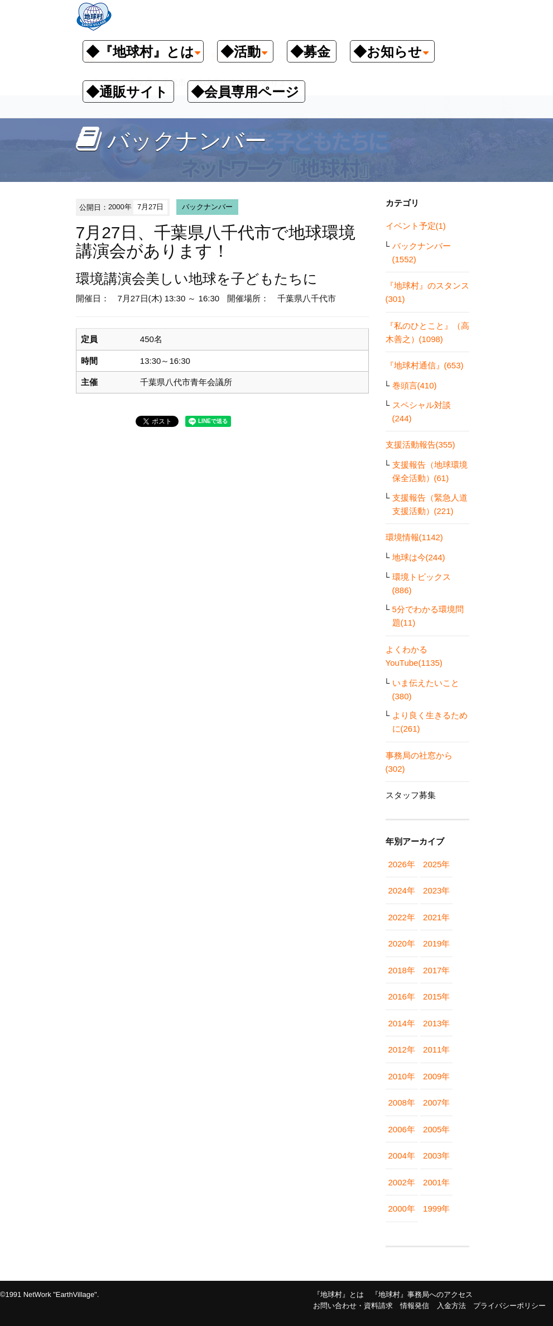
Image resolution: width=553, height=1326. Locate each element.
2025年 (436, 864)
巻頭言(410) (414, 385)
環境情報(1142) (414, 537)
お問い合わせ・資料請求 (353, 1305)
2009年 (436, 1076)
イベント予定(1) (416, 225)
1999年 (436, 1208)
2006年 (401, 1129)
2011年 (436, 1049)
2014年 (401, 1023)
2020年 (401, 943)
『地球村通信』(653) (425, 365)
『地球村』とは (338, 1294)
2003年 (436, 1155)
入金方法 (451, 1305)
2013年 (436, 1023)
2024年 (401, 890)
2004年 (401, 1155)
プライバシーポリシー (509, 1305)
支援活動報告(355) (420, 444)
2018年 (401, 970)
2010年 (401, 1076)
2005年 (436, 1129)
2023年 (436, 890)
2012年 (401, 1049)
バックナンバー (207, 207)
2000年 (401, 1208)
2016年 (401, 996)
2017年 (436, 970)
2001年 (436, 1182)
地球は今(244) (418, 557)
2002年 (401, 1182)
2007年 (436, 1102)
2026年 (401, 864)
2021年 (436, 917)
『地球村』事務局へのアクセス (422, 1294)
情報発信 (414, 1305)
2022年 (401, 917)
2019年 (436, 943)
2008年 (401, 1102)
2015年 (436, 996)
